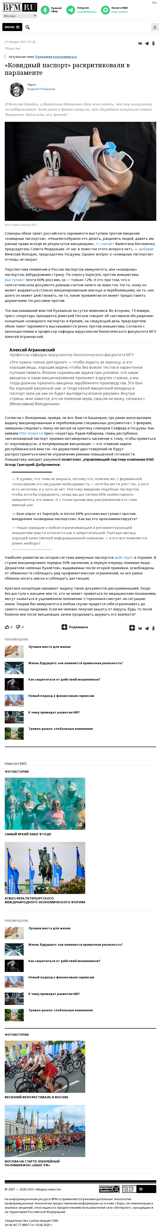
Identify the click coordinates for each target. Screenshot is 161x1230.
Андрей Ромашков (41, 89)
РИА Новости (31, 433)
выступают (15, 279)
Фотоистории (17, 772)
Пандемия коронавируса (56, 56)
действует (124, 557)
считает (107, 243)
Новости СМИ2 (16, 763)
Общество (12, 48)
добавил (146, 248)
